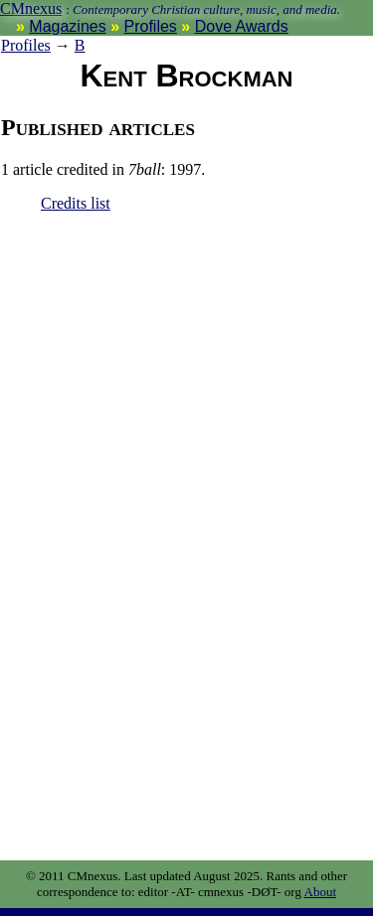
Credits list (75, 203)
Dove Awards (241, 26)
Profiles (150, 26)
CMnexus (31, 8)
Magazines (67, 26)
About (320, 891)
